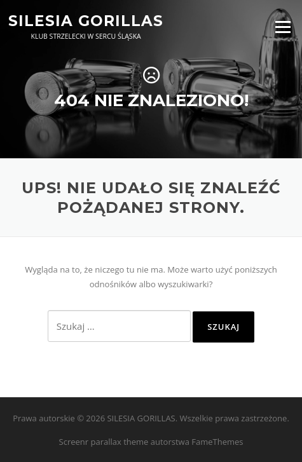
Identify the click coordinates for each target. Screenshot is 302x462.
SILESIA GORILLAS (85, 20)
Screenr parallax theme (104, 441)
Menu (282, 26)
